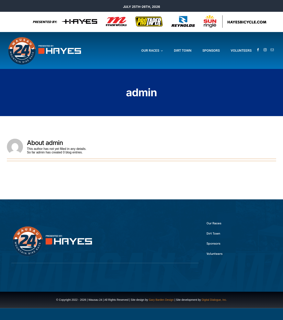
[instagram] (265, 49)
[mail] (272, 49)
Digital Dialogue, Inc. (214, 299)
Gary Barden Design (161, 299)
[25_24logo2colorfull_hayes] (46, 37)
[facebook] (258, 49)
